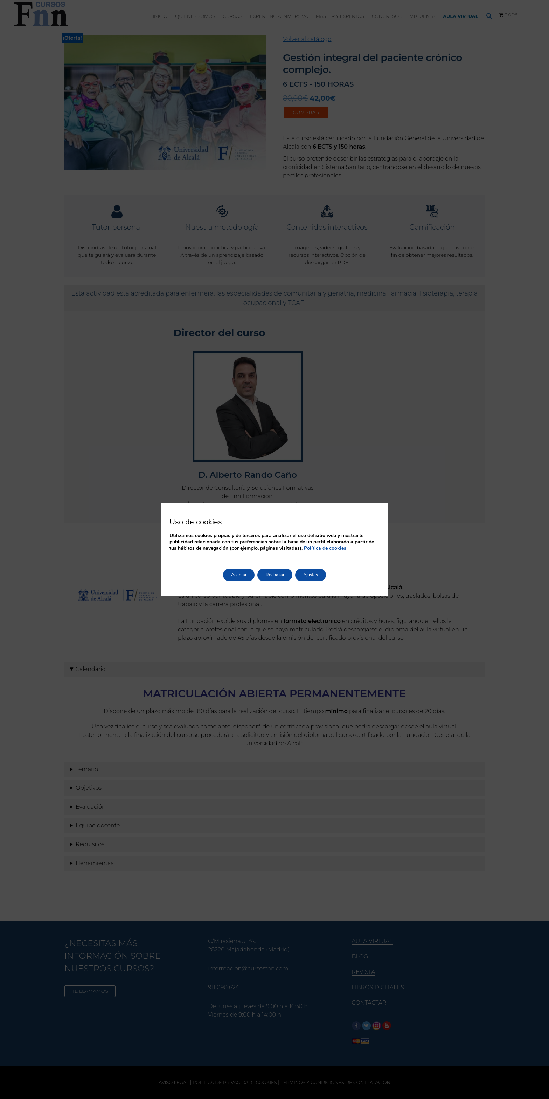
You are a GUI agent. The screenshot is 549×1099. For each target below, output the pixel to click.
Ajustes (317, 574)
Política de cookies (325, 548)
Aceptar (232, 574)
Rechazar (274, 574)
